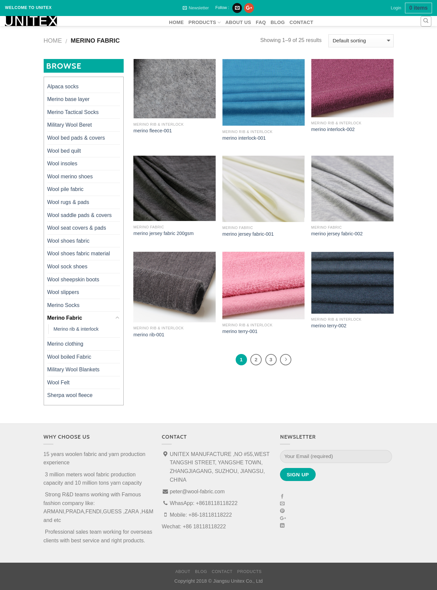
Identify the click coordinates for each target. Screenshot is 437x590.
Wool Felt (58, 382)
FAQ (261, 22)
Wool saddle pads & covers (79, 215)
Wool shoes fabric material (78, 253)
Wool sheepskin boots (73, 279)
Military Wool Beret (69, 125)
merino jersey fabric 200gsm (163, 233)
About (182, 571)
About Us (238, 22)
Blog (278, 22)
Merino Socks (63, 305)
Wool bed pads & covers (76, 138)
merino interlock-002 (333, 129)
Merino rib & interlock (76, 329)
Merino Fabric (64, 318)
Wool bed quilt (64, 151)
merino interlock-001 (244, 138)
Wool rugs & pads (68, 202)
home (176, 22)
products (204, 22)
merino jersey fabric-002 (337, 233)
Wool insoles (62, 163)
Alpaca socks (63, 86)
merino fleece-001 (152, 130)
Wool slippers (63, 292)
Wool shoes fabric (68, 241)
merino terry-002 (329, 325)
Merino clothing (65, 344)
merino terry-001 (240, 331)
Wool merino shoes (70, 176)
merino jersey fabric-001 (248, 234)
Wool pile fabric (65, 189)
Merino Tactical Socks (73, 112)
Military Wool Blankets (73, 369)
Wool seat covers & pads (76, 228)
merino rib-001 (148, 334)
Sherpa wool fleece (70, 395)
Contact (301, 22)
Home (53, 40)
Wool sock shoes (67, 266)
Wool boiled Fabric (69, 357)
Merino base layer (68, 99)
